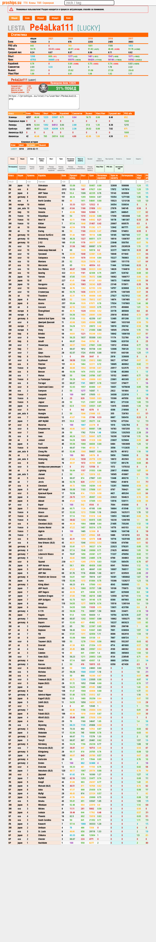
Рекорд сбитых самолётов (61, 168)
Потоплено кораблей (70, 160)
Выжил (90, 159)
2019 (90, 38)
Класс (13, 159)
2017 (130, 38)
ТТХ (25, 2)
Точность (119, 159)
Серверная (48, 2)
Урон (61, 159)
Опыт (51, 159)
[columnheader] (17, 113)
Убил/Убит (99, 167)
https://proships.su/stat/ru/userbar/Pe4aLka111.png (43, 101)
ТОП (39, 2)
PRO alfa (109, 167)
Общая (14, 17)
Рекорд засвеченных (80, 168)
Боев (32, 159)
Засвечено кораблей (22, 168)
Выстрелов (109, 159)
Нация (22, 159)
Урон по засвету (80, 160)
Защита (138, 159)
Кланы (32, 2)
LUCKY (14, 148)
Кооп (68, 17)
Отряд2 (40, 17)
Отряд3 (55, 17)
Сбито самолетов (99, 160)
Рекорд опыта (32, 168)
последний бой (119, 168)
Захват (128, 159)
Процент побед (41, 160)
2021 (50, 38)
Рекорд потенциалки (71, 168)
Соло (27, 17)
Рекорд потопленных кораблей (51, 168)
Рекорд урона (41, 168)
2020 (70, 38)
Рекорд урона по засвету (90, 168)
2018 (110, 38)
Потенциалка (13, 167)
